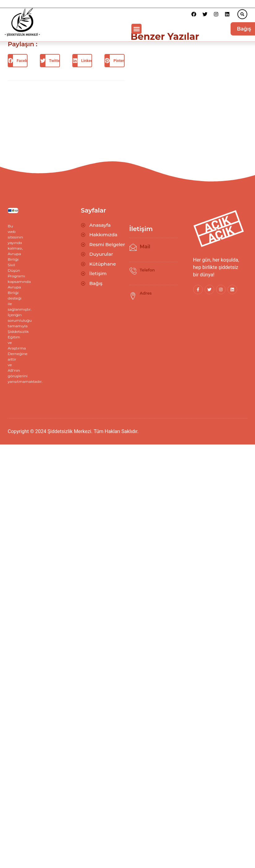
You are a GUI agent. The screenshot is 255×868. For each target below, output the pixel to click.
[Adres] (133, 296)
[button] (242, 14)
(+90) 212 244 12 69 (156, 274)
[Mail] (133, 247)
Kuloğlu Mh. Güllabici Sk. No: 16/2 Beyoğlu (158, 299)
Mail (145, 247)
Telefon (147, 269)
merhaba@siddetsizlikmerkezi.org (170, 251)
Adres (146, 293)
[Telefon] (133, 271)
